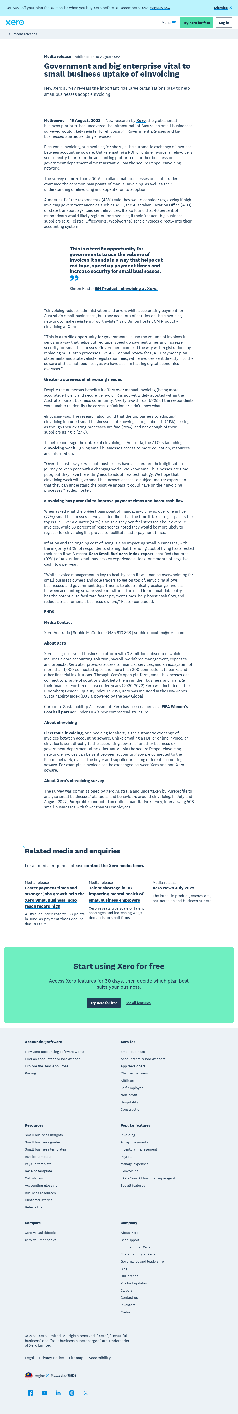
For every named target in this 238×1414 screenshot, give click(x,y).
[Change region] (61, 1376)
